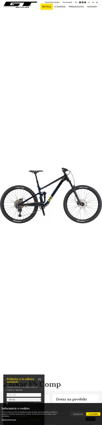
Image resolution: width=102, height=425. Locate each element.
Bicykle (46, 6)
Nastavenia (78, 414)
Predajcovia (76, 6)
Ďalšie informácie (9, 420)
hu (93, 2)
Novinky (92, 6)
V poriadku (93, 414)
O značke (59, 6)
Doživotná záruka (52, 2)
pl (97, 2)
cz (89, 2)
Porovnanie (67, 2)
